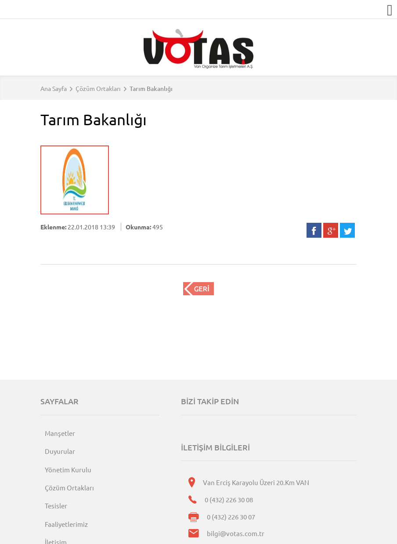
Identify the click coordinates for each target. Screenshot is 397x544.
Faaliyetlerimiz (66, 524)
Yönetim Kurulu (68, 469)
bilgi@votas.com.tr (235, 533)
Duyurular (60, 451)
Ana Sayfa (53, 88)
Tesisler (56, 505)
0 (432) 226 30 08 (229, 499)
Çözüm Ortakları (98, 88)
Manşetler (60, 433)
